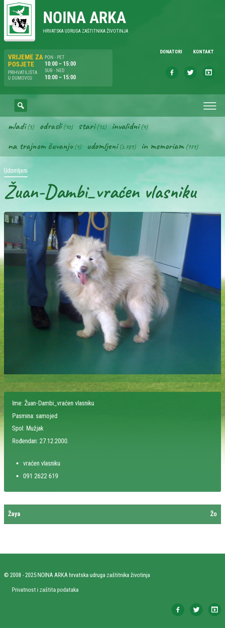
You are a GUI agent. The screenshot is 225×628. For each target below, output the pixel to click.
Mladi (17, 126)
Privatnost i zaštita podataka (45, 589)
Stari (86, 126)
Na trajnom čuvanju (40, 146)
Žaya (14, 514)
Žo (213, 514)
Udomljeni (102, 146)
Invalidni (125, 126)
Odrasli (50, 126)
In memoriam (162, 146)
